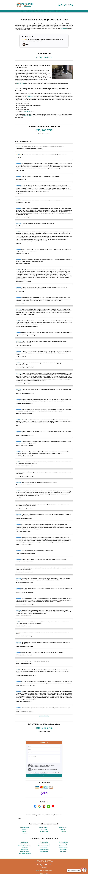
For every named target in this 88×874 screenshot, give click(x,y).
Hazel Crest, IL (44, 825)
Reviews (43, 11)
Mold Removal (63, 847)
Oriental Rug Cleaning (63, 844)
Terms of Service (53, 871)
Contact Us (65, 11)
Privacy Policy (37, 769)
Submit (44, 772)
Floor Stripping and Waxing (44, 842)
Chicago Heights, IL (24, 824)
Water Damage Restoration (25, 849)
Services (28, 11)
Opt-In (30, 764)
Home (21, 11)
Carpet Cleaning (24, 838)
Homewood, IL (63, 825)
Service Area (35, 11)
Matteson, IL (24, 827)
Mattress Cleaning (63, 842)
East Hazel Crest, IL (63, 824)
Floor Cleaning (63, 846)
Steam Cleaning (24, 846)
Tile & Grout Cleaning (63, 838)
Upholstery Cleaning (24, 840)
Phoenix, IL (63, 827)
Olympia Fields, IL (44, 827)
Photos (49, 11)
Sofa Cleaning (25, 844)
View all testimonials (44, 712)
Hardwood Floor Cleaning (44, 840)
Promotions (57, 11)
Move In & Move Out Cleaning (24, 842)
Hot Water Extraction (44, 846)
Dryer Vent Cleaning (24, 847)
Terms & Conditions (44, 769)
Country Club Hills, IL (44, 824)
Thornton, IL (24, 829)
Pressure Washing (44, 847)
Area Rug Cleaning (44, 844)
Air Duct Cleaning (44, 838)
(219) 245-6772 (65, 5)
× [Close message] (80, 869)
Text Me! (30, 760)
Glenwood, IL (25, 825)
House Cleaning (63, 840)
